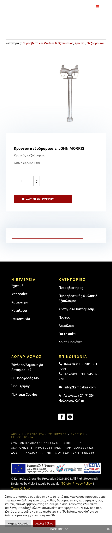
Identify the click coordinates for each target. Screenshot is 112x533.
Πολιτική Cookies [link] (24, 395)
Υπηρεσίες (19, 294)
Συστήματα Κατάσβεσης (77, 309)
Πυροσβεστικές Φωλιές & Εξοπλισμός (48, 43)
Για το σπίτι (67, 334)
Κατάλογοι (19, 311)
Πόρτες (64, 317)
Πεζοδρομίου (96, 43)
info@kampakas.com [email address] (80, 387)
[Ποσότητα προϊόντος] (24, 181)
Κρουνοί (80, 43)
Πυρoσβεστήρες (71, 288)
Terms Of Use (20, 488)
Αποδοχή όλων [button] (44, 523)
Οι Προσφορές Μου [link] (26, 378)
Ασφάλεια (66, 326)
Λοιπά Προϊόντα (70, 342)
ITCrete (66, 483)
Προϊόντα (35, 434)
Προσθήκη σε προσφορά (38, 198)
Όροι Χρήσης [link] (20, 386)
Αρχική (17, 434)
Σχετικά (17, 286)
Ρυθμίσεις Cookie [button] (18, 523)
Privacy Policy (82, 483)
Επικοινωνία (20, 319)
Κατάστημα (19, 302)
